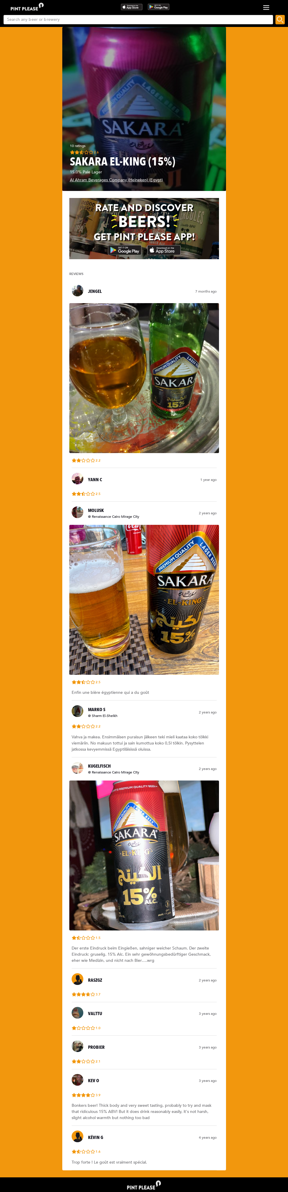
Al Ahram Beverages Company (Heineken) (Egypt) (116, 180)
